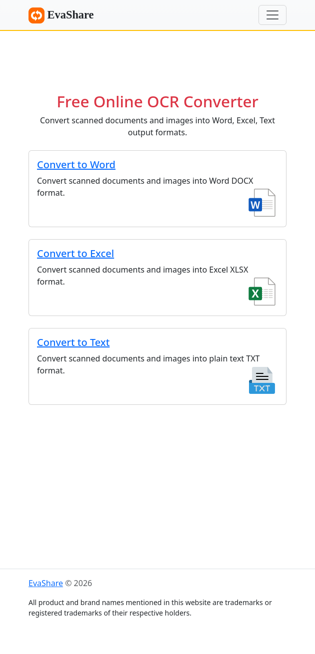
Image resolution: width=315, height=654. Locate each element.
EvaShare (61, 15)
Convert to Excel (75, 253)
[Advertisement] (157, 57)
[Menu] (272, 15)
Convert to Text (73, 342)
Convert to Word (76, 164)
